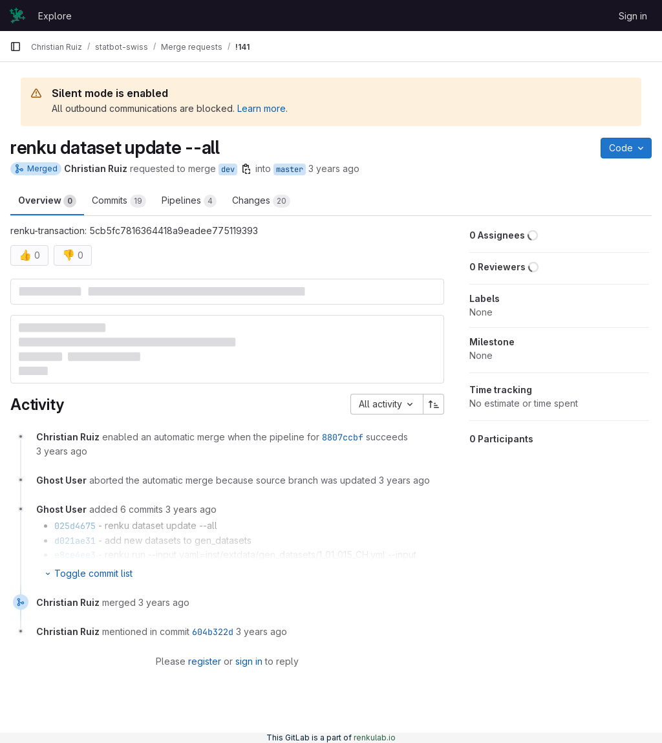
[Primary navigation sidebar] (15, 46)
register (204, 661)
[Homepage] (17, 15)
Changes (261, 201)
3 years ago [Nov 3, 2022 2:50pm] (333, 168)
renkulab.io (375, 737)
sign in (248, 661)
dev (228, 169)
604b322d (212, 632)
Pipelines (189, 201)
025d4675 (75, 526)
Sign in (633, 15)
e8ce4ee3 (75, 555)
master (289, 169)
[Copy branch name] (246, 169)
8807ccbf (342, 437)
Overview (47, 201)
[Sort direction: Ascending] (433, 404)
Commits (119, 201)
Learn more (261, 108)
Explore (55, 15)
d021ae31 (75, 540)
